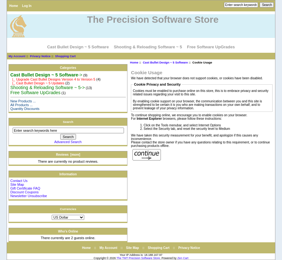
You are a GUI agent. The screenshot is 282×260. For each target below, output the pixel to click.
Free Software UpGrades (211, 47)
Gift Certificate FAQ (25, 188)
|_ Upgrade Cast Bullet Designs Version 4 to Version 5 (52, 79)
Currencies (68, 209)
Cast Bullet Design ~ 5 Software (165, 62)
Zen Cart (182, 258)
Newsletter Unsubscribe (28, 196)
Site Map (17, 184)
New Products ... (23, 101)
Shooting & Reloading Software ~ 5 (148, 47)
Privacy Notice (40, 56)
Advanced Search (68, 142)
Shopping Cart (65, 56)
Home (13, 6)
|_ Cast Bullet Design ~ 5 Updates (37, 83)
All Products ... (21, 105)
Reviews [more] (68, 154)
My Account (17, 56)
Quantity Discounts (24, 109)
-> (46, 74)
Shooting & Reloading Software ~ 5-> (47, 87)
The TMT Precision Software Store (138, 258)
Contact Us (18, 181)
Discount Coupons (24, 192)
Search (68, 122)
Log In (27, 6)
